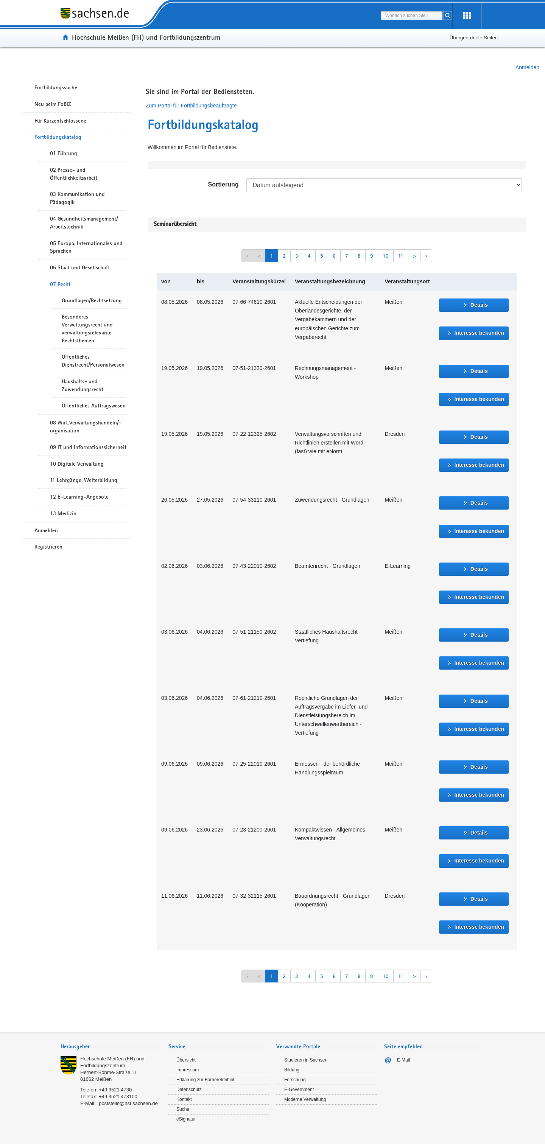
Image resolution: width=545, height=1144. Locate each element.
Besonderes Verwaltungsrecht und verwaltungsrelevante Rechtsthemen (87, 328)
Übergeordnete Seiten (474, 37)
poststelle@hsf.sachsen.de (128, 1103)
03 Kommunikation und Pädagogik (77, 198)
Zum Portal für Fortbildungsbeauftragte (191, 106)
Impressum (187, 1069)
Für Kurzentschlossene (60, 120)
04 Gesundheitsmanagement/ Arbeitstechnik (84, 222)
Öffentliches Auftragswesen (94, 405)
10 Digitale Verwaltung (77, 463)
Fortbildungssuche (55, 87)
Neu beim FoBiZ (52, 104)
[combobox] (411, 15)
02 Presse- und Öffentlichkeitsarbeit (73, 173)
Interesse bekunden (480, 333)
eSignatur (186, 1119)
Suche (182, 1109)
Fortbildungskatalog (57, 137)
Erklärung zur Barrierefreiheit (205, 1079)
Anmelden (527, 67)
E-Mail (403, 1060)
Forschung (295, 1079)
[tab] (111, 1047)
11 (400, 255)
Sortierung (223, 184)
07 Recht (60, 284)
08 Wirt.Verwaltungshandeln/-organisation (85, 426)
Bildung (291, 1069)
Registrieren (48, 546)
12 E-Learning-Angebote (79, 496)
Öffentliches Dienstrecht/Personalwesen (93, 360)
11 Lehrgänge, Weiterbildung (83, 480)
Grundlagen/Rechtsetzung (92, 300)
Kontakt (184, 1099)
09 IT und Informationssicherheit (88, 447)
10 (386, 255)
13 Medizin (63, 513)
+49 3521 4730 (115, 1090)
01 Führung (63, 153)
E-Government (299, 1089)
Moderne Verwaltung (305, 1099)
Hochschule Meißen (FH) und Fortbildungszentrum (146, 37)
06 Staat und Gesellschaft (80, 267)
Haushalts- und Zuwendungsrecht (82, 385)
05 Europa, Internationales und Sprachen (86, 247)
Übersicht (186, 1060)
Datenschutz (189, 1089)
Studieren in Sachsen (305, 1060)
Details (479, 305)
